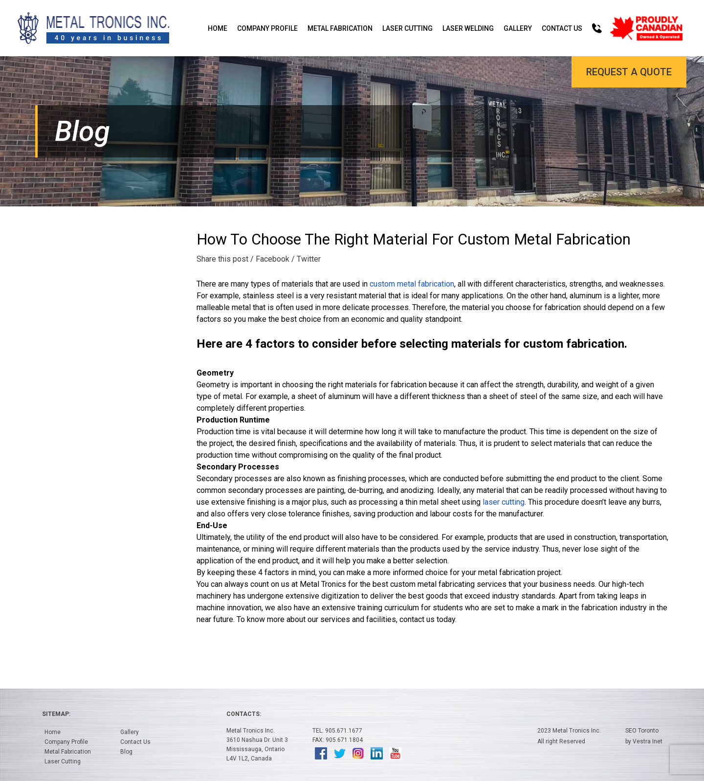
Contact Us (562, 28)
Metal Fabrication (340, 28)
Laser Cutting (407, 28)
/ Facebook (269, 259)
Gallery (518, 28)
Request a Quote (629, 72)
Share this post (222, 259)
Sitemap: (56, 714)
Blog (126, 751)
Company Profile (267, 28)
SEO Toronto (642, 730)
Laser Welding (468, 28)
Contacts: (243, 714)
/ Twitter (306, 259)
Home (217, 28)
